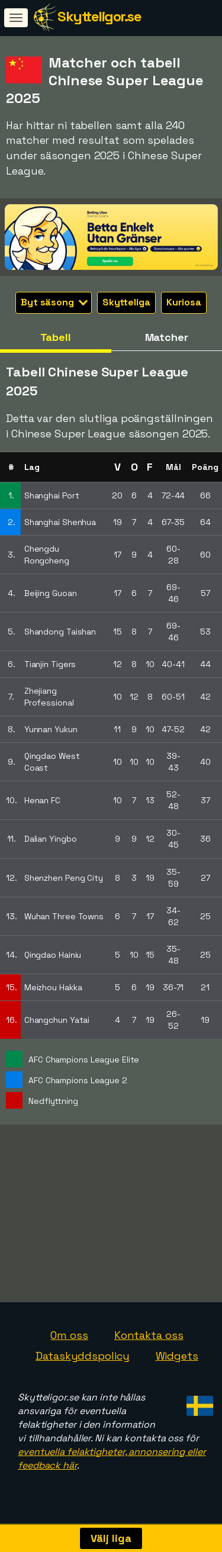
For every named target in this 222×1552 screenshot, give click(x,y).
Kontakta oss (149, 1341)
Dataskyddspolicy (82, 1362)
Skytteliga (126, 302)
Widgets (177, 1362)
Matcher (166, 337)
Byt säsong (54, 302)
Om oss (69, 1341)
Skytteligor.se (99, 16)
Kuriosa (183, 302)
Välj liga (111, 1538)
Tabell (55, 337)
